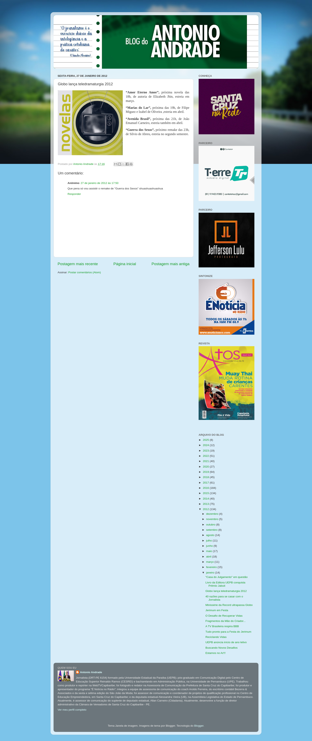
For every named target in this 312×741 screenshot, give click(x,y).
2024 (206, 445)
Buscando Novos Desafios (221, 647)
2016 (206, 487)
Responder (74, 193)
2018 (206, 477)
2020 (206, 466)
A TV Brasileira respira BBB (222, 626)
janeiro (210, 572)
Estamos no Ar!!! (215, 653)
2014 (206, 498)
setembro (212, 529)
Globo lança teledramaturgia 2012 (226, 591)
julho (209, 540)
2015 (206, 493)
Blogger (198, 725)
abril (209, 556)
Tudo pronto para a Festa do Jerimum (228, 631)
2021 (206, 461)
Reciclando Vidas (216, 636)
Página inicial (124, 264)
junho (210, 545)
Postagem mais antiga (170, 264)
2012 (206, 509)
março (210, 561)
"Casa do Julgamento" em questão (226, 577)
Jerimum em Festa (216, 610)
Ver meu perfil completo (72, 709)
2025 (206, 439)
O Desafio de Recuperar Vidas (224, 615)
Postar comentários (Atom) (84, 272)
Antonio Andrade (91, 672)
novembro (212, 519)
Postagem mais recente (78, 264)
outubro (211, 524)
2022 (206, 455)
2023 (206, 450)
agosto (210, 535)
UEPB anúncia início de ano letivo (226, 642)
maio (209, 551)
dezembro (212, 513)
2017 (206, 482)
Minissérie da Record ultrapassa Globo (229, 604)
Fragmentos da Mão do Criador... (225, 620)
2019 (206, 471)
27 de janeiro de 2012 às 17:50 (99, 183)
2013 (206, 503)
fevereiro (211, 567)
